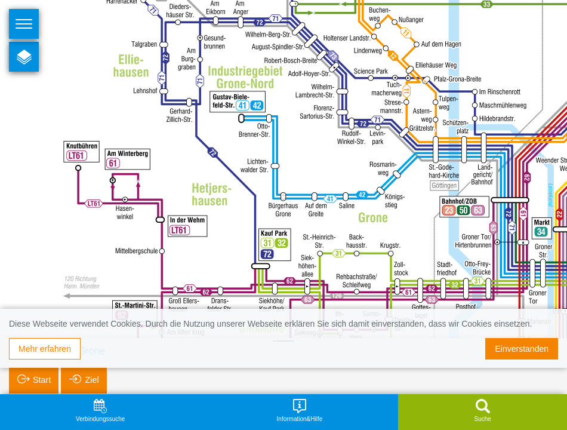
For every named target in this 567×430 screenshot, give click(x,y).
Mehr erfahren (45, 349)
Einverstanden (521, 349)
